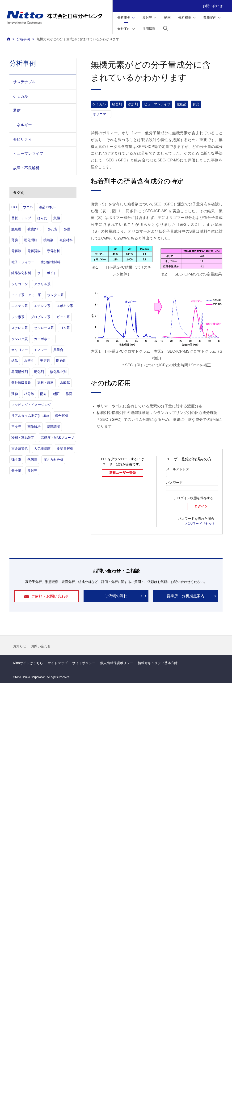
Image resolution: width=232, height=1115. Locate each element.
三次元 (16, 427)
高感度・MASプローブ (57, 438)
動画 (167, 17)
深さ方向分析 (53, 460)
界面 (69, 394)
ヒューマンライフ (157, 104)
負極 (56, 218)
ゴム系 (65, 328)
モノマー (40, 350)
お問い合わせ (213, 6)
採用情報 (149, 29)
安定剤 (45, 361)
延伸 (14, 394)
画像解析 (34, 427)
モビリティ (22, 139)
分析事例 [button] (124, 17)
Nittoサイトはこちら (28, 663)
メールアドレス (177, 469)
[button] (165, 28)
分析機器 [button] (184, 17)
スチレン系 (19, 328)
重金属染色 (19, 448)
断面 (56, 394)
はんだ (42, 218)
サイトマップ (57, 663)
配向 (43, 394)
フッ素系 (18, 317)
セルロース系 (44, 328)
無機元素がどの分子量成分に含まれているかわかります (78, 39)
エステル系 (19, 306)
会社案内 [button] (124, 29)
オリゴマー (101, 114)
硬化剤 (39, 372)
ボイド (52, 273)
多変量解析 (65, 448)
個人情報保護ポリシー (116, 663)
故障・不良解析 (26, 168)
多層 (67, 229)
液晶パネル (47, 207)
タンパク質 (19, 339)
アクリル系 (42, 284)
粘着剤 (117, 104)
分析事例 (23, 39)
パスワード (174, 482)
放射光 (32, 470)
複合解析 (61, 416)
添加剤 (133, 104)
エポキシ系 (65, 306)
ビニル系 (63, 317)
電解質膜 (34, 251)
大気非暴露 (42, 448)
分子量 (16, 470)
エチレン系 (42, 306)
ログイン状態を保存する (195, 498)
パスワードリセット (200, 523)
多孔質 (53, 229)
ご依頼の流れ (116, 596)
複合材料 (66, 240)
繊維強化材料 (21, 273)
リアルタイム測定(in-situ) (30, 416)
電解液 (16, 251)
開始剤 (61, 361)
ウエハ (28, 207)
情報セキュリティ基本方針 (157, 663)
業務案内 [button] (209, 17)
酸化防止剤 (58, 372)
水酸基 (65, 383)
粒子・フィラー (22, 262)
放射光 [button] (147, 17)
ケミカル (99, 104)
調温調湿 (53, 427)
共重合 (58, 350)
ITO (14, 207)
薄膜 (14, 240)
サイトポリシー (83, 663)
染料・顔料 (45, 383)
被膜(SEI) (34, 229)
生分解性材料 (50, 262)
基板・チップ (21, 218)
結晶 (14, 361)
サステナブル (24, 82)
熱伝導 (32, 460)
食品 (196, 104)
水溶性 (29, 361)
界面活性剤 (19, 372)
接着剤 (48, 240)
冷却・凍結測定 (22, 438)
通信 (17, 110)
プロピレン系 (41, 317)
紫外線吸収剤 (21, 383)
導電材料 (53, 251)
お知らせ (19, 646)
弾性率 (16, 460)
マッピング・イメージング (31, 405)
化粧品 (181, 104)
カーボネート (44, 339)
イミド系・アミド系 (26, 295)
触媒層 (16, 229)
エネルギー (22, 125)
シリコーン (19, 284)
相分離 (29, 394)
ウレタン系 (55, 295)
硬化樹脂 (30, 240)
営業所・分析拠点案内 (185, 596)
